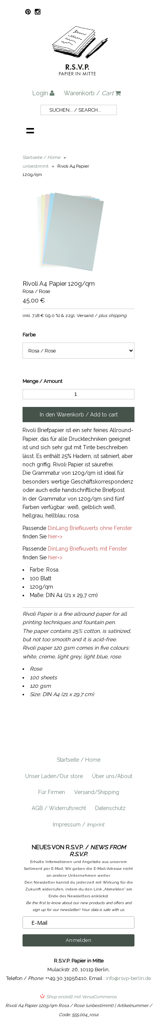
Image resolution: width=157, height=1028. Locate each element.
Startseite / (41, 157)
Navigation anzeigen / (30, 130)
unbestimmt (36, 166)
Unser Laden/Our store (54, 776)
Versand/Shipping (96, 792)
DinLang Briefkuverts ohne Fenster (90, 528)
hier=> (55, 536)
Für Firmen (51, 792)
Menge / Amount (42, 381)
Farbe (29, 335)
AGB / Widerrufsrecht (59, 808)
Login (43, 93)
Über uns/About (112, 776)
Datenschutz (110, 808)
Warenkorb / (92, 93)
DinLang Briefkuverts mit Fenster (87, 549)
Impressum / (78, 824)
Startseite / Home (78, 760)
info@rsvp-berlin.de (128, 978)
